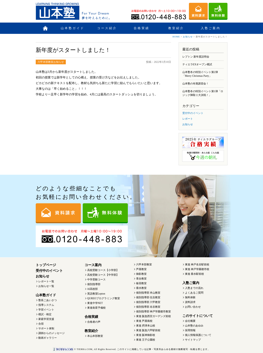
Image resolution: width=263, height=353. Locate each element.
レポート (187, 118)
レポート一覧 (46, 281)
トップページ (46, 265)
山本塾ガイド (72, 28)
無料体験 (190, 297)
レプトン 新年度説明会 (195, 56)
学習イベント (46, 309)
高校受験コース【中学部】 (103, 274)
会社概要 (190, 321)
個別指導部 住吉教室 (148, 297)
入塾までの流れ (194, 288)
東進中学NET (95, 303)
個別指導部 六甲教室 (148, 302)
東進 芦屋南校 (144, 321)
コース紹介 (107, 28)
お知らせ (188, 36)
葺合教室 (141, 278)
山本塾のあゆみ (194, 325)
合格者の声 (93, 321)
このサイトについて (197, 316)
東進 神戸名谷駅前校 (197, 264)
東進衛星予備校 (96, 307)
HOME (176, 36)
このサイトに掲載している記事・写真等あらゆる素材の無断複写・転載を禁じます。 (131, 349)
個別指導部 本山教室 (148, 292)
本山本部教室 (95, 336)
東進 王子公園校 (145, 339)
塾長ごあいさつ (47, 300)
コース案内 (93, 265)
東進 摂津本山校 (145, 325)
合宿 (41, 323)
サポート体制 (46, 328)
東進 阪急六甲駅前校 (148, 330)
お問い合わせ (193, 306)
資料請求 (190, 302)
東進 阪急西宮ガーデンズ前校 (153, 316)
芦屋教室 (141, 269)
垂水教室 (141, 288)
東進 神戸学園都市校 (197, 269)
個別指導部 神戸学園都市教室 (153, 311)
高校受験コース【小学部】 (103, 270)
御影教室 (141, 274)
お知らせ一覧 (46, 286)
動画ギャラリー (47, 337)
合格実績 (141, 28)
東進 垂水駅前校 (194, 274)
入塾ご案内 (211, 28)
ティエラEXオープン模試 (197, 64)
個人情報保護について (198, 335)
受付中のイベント (192, 113)
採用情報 (190, 330)
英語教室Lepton (96, 293)
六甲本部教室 (144, 264)
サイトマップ (193, 339)
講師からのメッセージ (51, 333)
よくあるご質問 (194, 292)
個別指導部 (93, 284)
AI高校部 (92, 289)
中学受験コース (96, 279)
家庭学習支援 (46, 319)
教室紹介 (176, 28)
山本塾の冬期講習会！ (195, 83)
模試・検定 (45, 314)
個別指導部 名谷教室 (148, 306)
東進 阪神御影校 (145, 335)
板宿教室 (141, 283)
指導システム (46, 305)
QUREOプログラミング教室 (103, 298)
